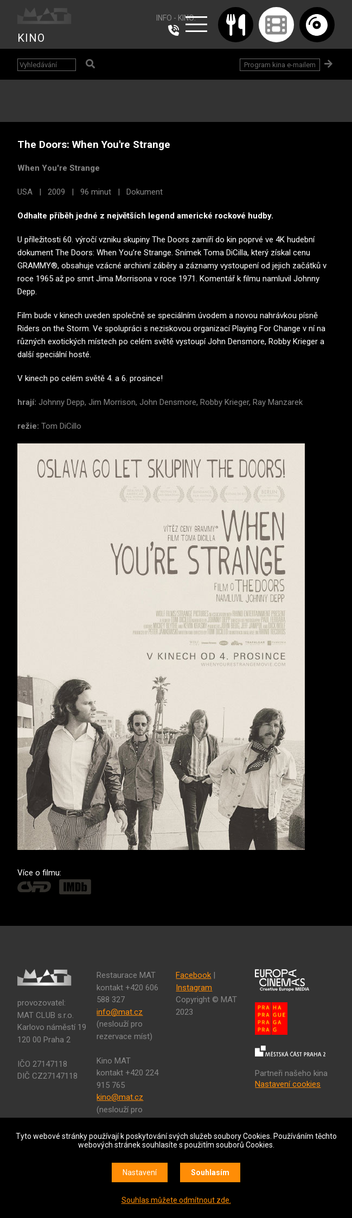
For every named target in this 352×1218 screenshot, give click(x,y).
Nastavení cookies (288, 1084)
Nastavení (140, 1172)
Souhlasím (210, 1172)
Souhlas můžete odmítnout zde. (176, 1200)
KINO (31, 37)
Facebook (193, 975)
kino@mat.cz (120, 1097)
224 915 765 (176, 30)
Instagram (194, 988)
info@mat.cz (120, 1012)
